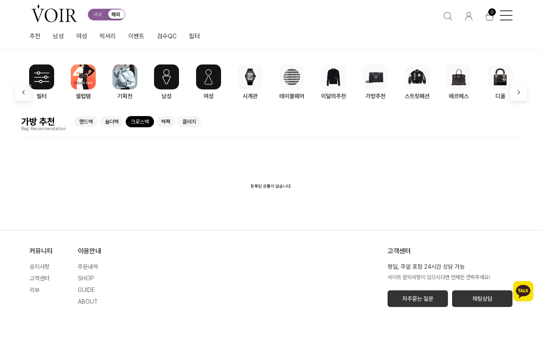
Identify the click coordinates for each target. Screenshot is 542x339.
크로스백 (140, 122)
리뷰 (35, 290)
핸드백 (86, 122)
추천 (35, 36)
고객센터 (40, 278)
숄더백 (112, 122)
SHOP (86, 278)
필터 (194, 36)
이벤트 (136, 36)
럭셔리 (107, 36)
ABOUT (88, 301)
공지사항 (40, 266)
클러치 (189, 122)
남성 (58, 36)
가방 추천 (38, 121)
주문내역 (88, 266)
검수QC (167, 36)
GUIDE (86, 290)
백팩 (165, 122)
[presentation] (23, 92)
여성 (81, 36)
